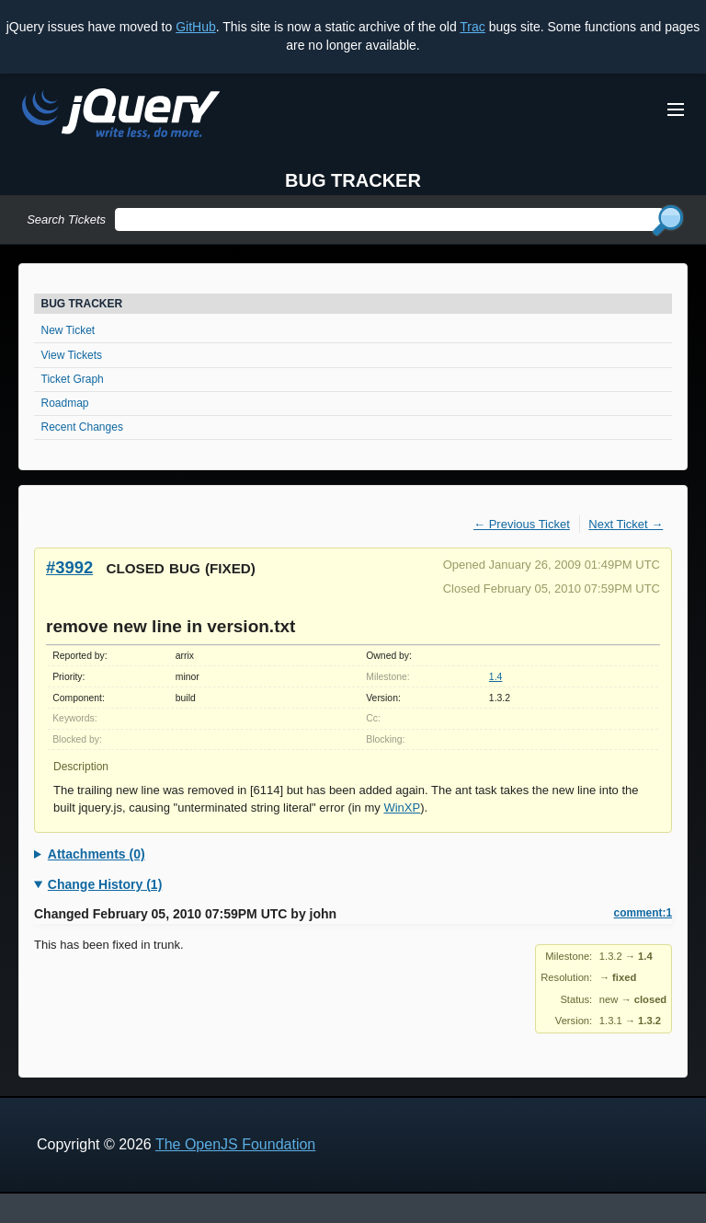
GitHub (196, 26)
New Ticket (68, 330)
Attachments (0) (96, 854)
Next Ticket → (625, 524)
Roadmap (65, 403)
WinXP (401, 807)
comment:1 (643, 912)
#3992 (69, 567)
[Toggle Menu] (675, 109)
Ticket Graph (72, 379)
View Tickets (71, 355)
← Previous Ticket (521, 524)
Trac (472, 26)
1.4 (495, 677)
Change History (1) (105, 884)
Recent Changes (82, 427)
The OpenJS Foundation (235, 1144)
